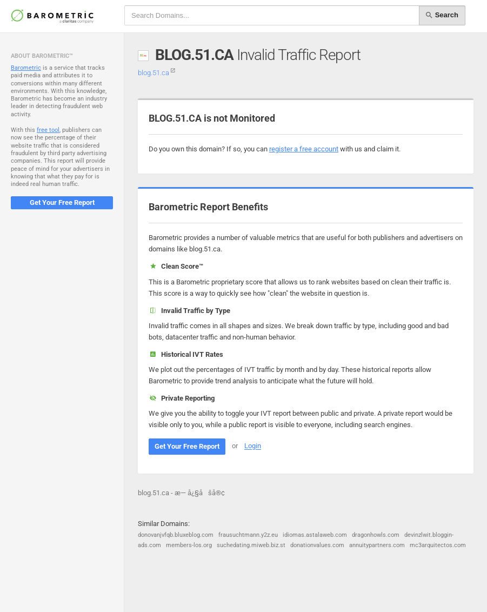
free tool (48, 130)
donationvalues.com (317, 545)
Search (442, 15)
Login (252, 446)
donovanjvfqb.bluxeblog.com (176, 534)
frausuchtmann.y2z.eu (248, 534)
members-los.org (189, 545)
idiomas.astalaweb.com (315, 534)
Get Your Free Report (62, 202)
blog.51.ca (156, 73)
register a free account (303, 149)
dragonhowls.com (375, 534)
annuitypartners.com (377, 545)
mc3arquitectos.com (438, 545)
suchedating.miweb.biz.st (251, 545)
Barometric (26, 67)
